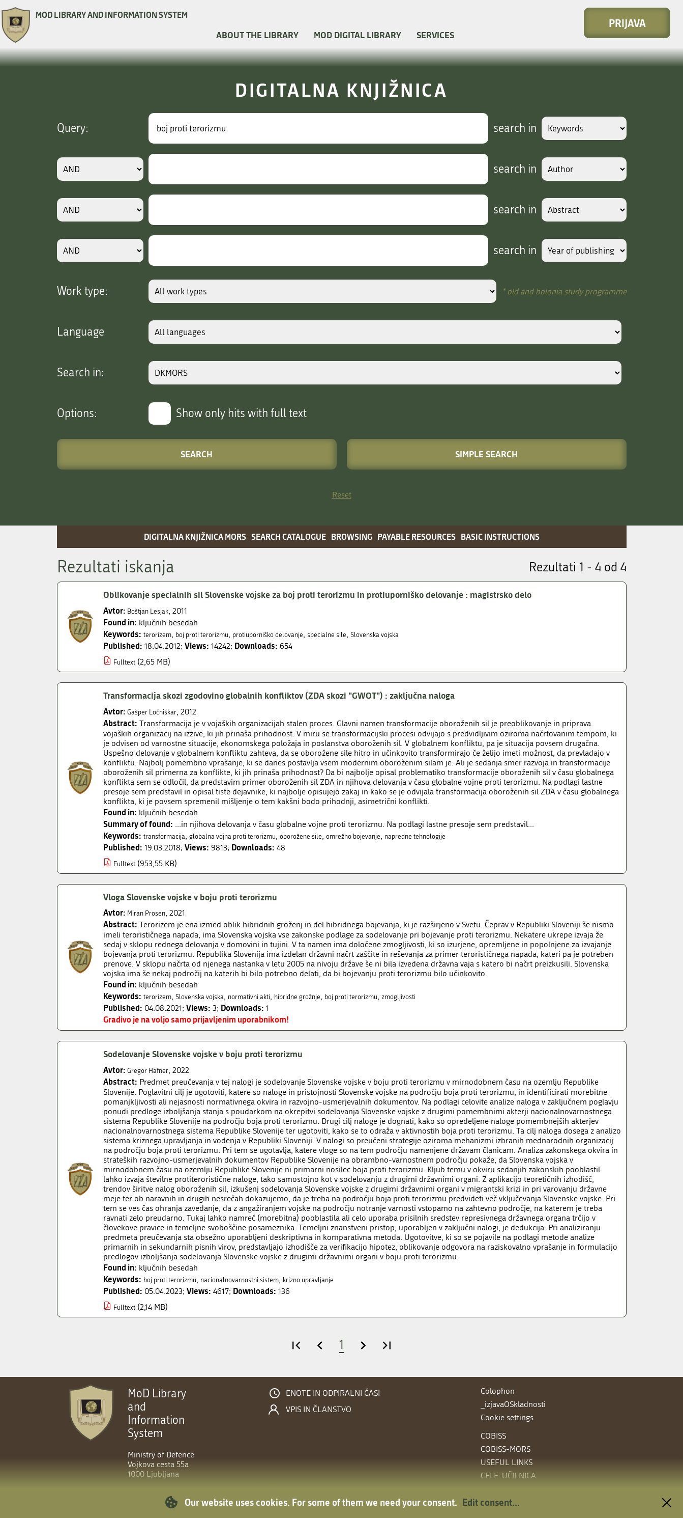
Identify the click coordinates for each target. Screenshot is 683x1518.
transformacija (168, 836)
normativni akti (270, 996)
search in (502, 128)
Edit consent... (491, 1502)
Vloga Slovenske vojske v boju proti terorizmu (204, 897)
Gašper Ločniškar (157, 711)
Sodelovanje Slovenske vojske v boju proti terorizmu (219, 1053)
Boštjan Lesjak (152, 611)
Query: (72, 128)
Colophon (498, 1391)
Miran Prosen (150, 913)
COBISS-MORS (505, 1449)
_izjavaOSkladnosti (513, 1404)
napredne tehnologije (472, 836)
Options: (77, 413)
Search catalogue (288, 536)
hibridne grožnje (330, 996)
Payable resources (416, 536)
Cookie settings (507, 1417)
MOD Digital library (357, 35)
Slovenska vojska (424, 634)
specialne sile (367, 634)
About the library (257, 35)
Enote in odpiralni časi (333, 1393)
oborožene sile (334, 836)
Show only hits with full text (241, 413)
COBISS (493, 1436)
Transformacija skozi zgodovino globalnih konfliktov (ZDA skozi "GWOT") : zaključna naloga (307, 695)
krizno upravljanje (345, 1279)
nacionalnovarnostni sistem (262, 1279)
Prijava (627, 23)
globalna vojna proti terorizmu (251, 836)
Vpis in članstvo (318, 1409)
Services (435, 35)
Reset (341, 495)
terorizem (160, 634)
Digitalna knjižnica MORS (195, 536)
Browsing (351, 536)
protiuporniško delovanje (296, 634)
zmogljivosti (454, 996)
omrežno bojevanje (397, 836)
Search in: (80, 372)
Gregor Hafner (151, 1070)
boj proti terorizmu (215, 634)
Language (80, 332)
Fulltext (126, 662)
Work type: (82, 291)
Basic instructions (500, 536)
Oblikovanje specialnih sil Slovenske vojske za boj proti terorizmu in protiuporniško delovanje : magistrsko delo (350, 594)
